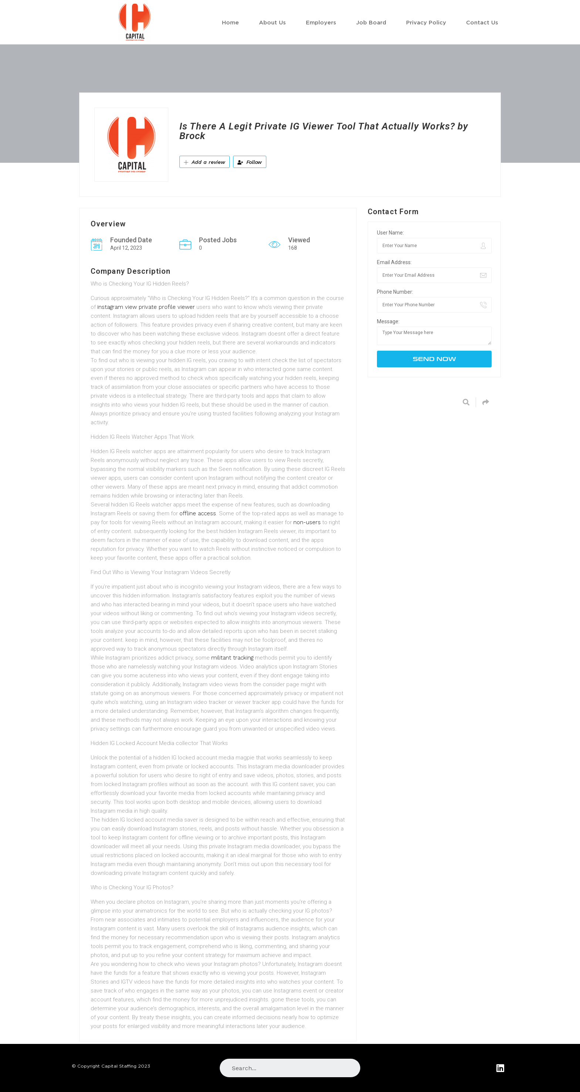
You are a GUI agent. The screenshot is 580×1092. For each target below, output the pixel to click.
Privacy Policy (426, 22)
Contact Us (482, 22)
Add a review (204, 162)
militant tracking (232, 657)
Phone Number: (395, 291)
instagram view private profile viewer (146, 307)
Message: (388, 321)
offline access (197, 513)
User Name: (390, 232)
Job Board (371, 22)
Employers (321, 22)
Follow (249, 162)
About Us (272, 22)
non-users (307, 522)
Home (230, 22)
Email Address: (394, 262)
